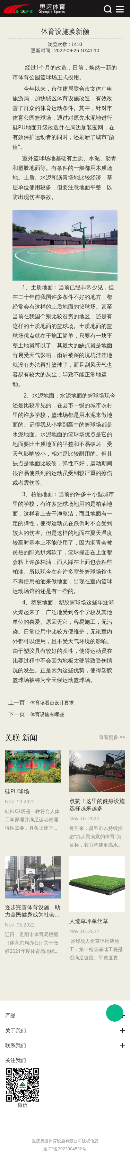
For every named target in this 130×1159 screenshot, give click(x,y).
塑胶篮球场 (72, 602)
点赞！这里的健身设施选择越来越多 (97, 804)
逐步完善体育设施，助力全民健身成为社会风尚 (32, 911)
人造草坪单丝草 (88, 921)
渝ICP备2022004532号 (64, 1148)
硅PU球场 (17, 791)
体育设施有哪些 (47, 714)
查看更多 (112, 737)
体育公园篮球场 (37, 77)
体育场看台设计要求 (52, 702)
